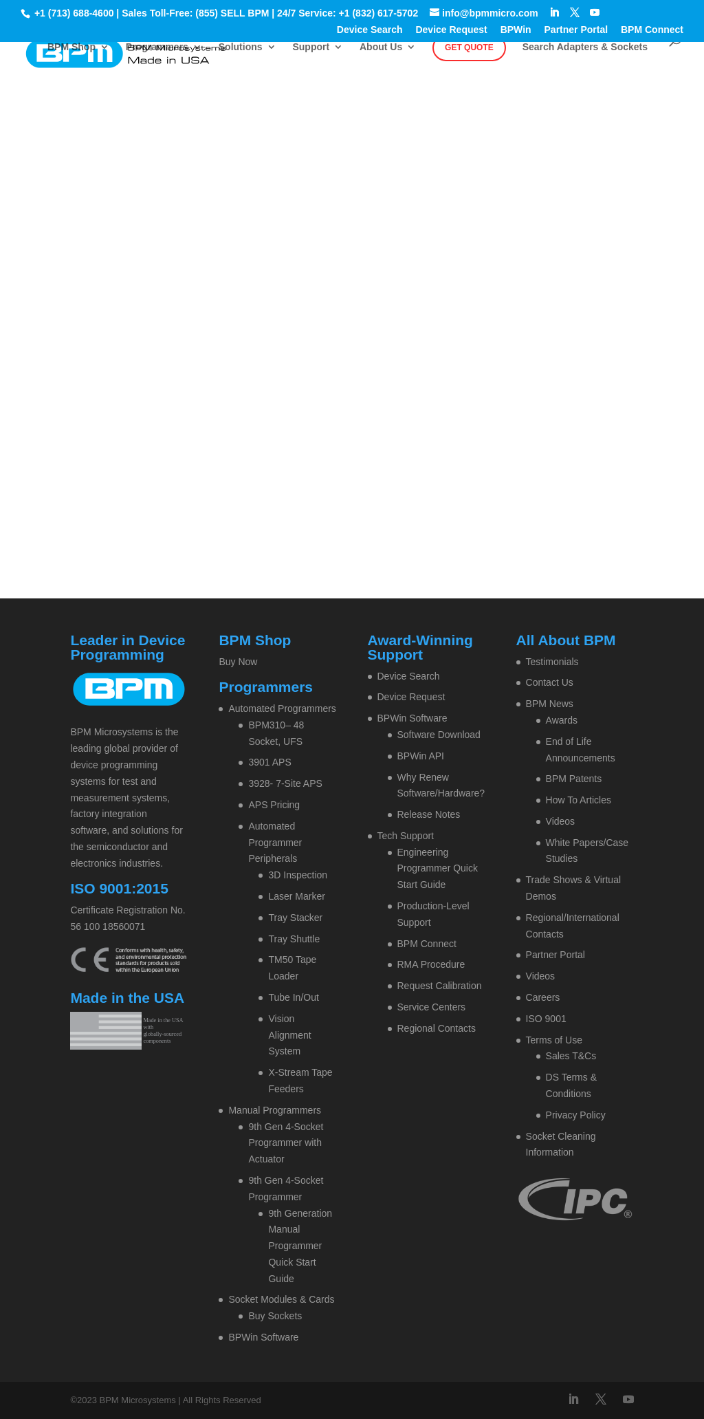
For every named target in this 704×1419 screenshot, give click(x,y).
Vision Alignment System (289, 1035)
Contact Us (549, 682)
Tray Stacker (295, 917)
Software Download (439, 734)
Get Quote (469, 47)
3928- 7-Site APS (285, 783)
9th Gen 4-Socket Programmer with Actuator (285, 1143)
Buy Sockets (275, 1315)
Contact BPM (389, 209)
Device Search (370, 30)
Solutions (241, 47)
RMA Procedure (431, 964)
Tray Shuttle (294, 938)
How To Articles (578, 799)
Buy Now (238, 661)
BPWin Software (263, 1337)
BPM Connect (652, 30)
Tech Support (405, 835)
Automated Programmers (282, 708)
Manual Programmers (274, 1110)
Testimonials (552, 661)
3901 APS (269, 762)
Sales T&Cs (571, 1055)
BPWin (515, 30)
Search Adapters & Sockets (585, 47)
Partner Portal (576, 30)
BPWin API (420, 755)
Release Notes (429, 814)
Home (292, 209)
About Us (381, 47)
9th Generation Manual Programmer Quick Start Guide (300, 1246)
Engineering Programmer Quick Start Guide (437, 869)
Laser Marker (296, 896)
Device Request (451, 30)
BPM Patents (574, 778)
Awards (562, 720)
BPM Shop (71, 47)
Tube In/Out (293, 997)
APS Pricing (274, 804)
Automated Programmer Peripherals (275, 843)
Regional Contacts (436, 1028)
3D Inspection (297, 874)
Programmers (157, 47)
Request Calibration (439, 985)
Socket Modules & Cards (281, 1299)
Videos (560, 821)
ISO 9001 (546, 1018)
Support (310, 47)
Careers (543, 997)
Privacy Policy (576, 1114)
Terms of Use (554, 1040)
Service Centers (431, 1006)
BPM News (549, 703)
